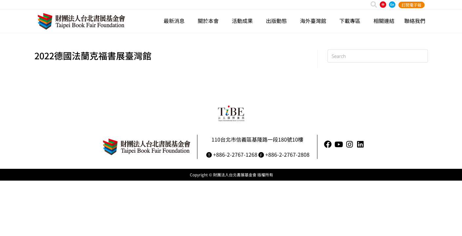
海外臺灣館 (315, 21)
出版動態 (278, 21)
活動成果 (244, 21)
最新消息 (176, 21)
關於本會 (210, 21)
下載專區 (351, 21)
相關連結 (383, 21)
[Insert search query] (378, 56)
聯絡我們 (414, 21)
